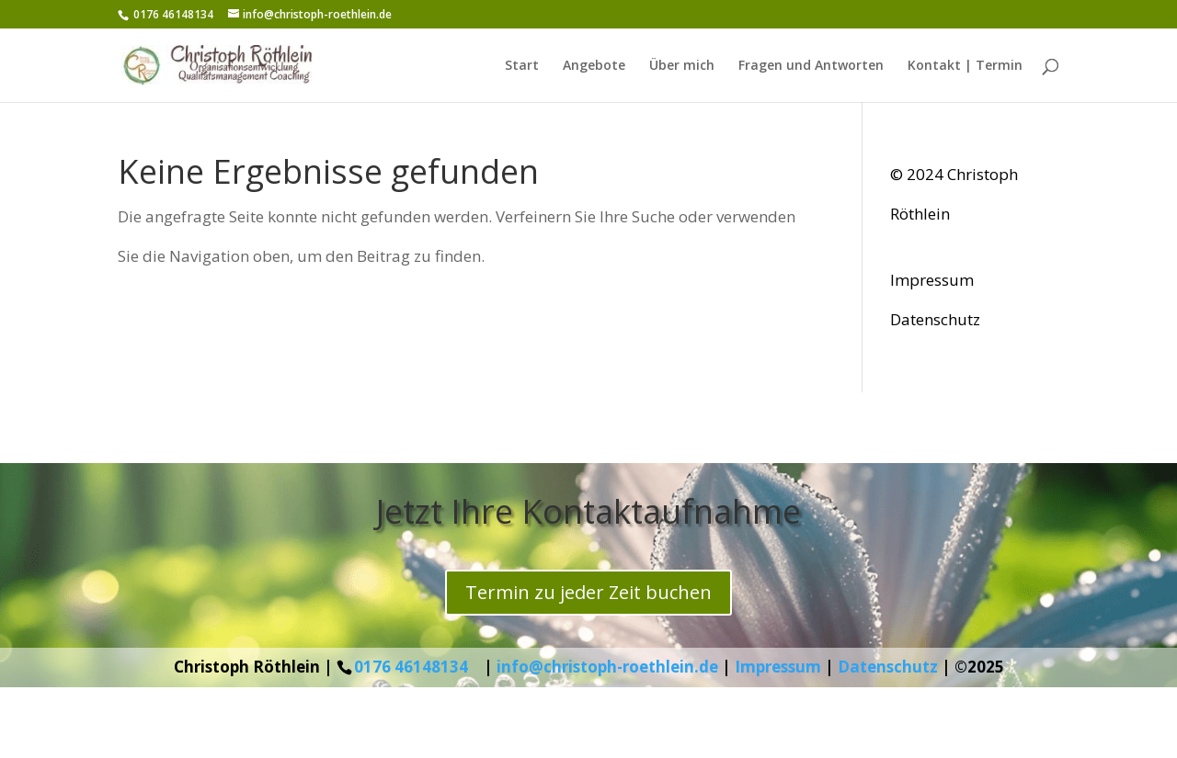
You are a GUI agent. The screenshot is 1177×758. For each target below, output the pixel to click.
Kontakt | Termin (965, 66)
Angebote (594, 66)
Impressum (932, 279)
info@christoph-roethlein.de (607, 666)
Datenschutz (935, 319)
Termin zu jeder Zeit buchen (588, 592)
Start (522, 66)
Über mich (681, 66)
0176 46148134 (411, 666)
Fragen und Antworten (811, 66)
